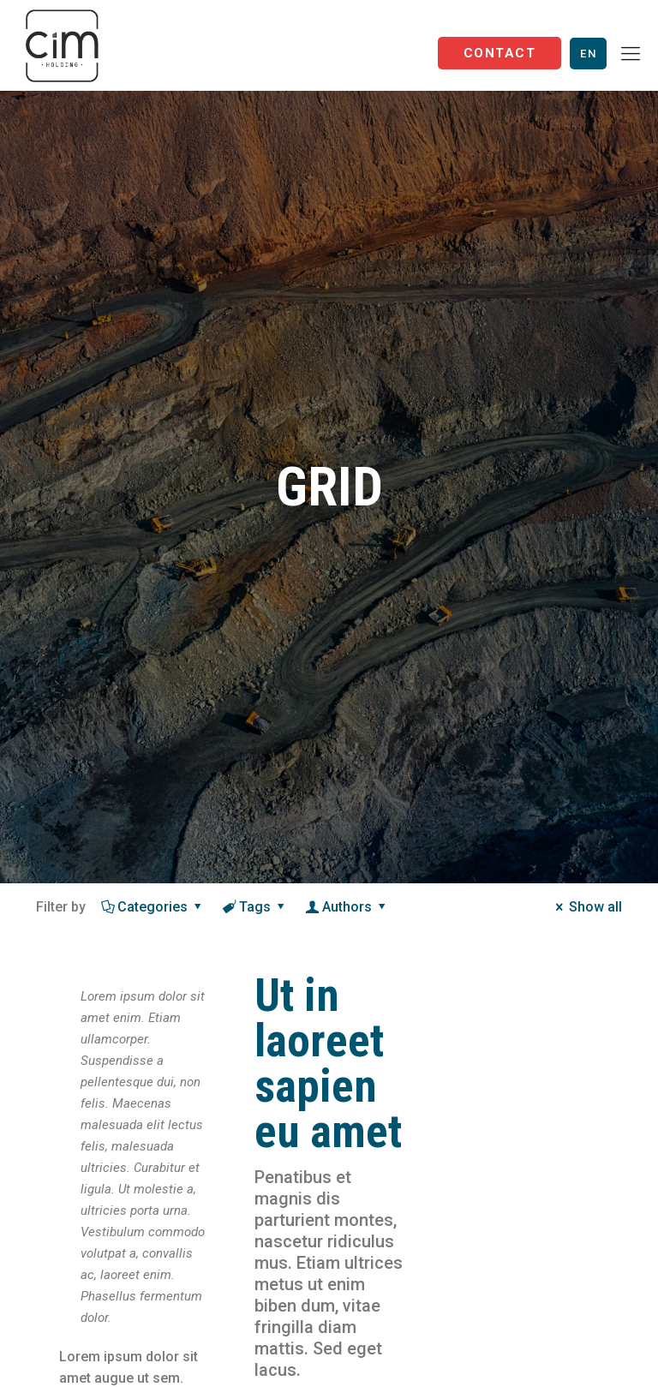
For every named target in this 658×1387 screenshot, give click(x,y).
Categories (153, 907)
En (588, 53)
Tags (255, 907)
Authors (347, 907)
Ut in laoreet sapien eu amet (328, 1063)
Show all (586, 907)
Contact (499, 53)
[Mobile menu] (630, 54)
